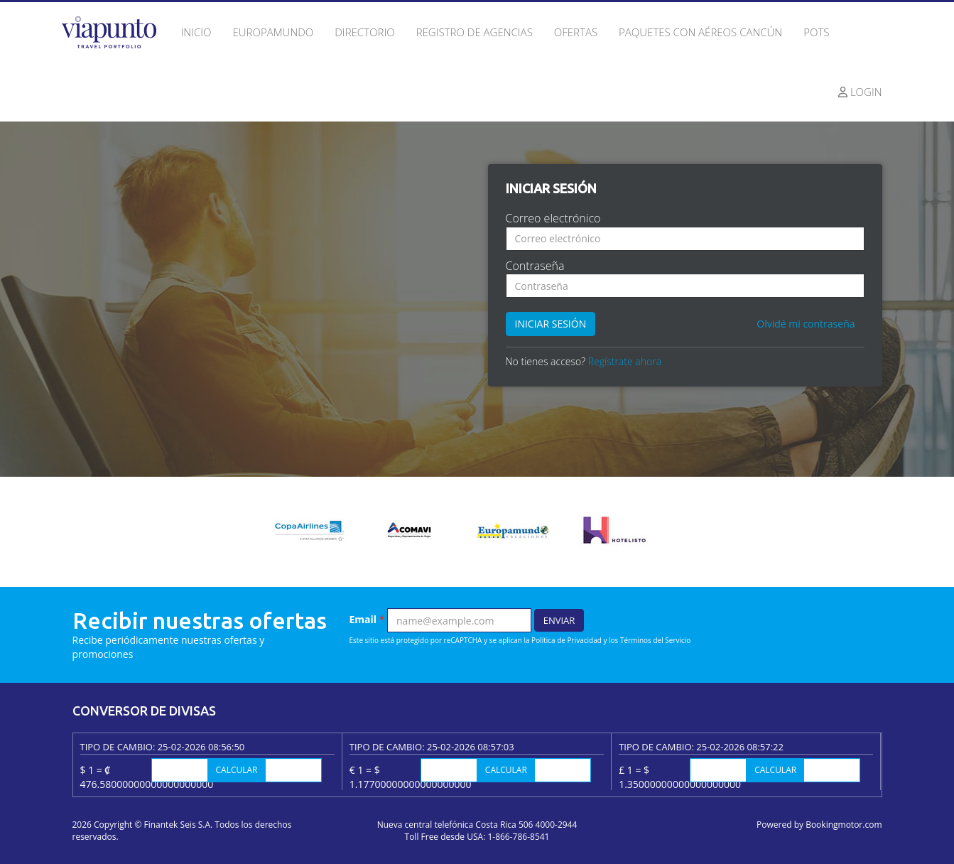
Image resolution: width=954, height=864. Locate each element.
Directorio (364, 32)
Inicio (196, 32)
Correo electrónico (553, 218)
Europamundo (272, 32)
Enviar (559, 620)
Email (367, 619)
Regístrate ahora (624, 361)
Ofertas (575, 32)
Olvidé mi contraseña (806, 323)
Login (860, 92)
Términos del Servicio (655, 640)
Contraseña (535, 266)
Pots (816, 32)
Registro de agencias (474, 32)
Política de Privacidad (566, 640)
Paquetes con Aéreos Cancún (700, 32)
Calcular (237, 770)
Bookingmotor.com (844, 825)
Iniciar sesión (551, 323)
